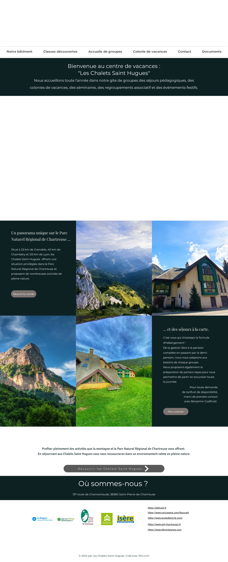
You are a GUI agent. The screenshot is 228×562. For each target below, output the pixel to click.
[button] (19, 52)
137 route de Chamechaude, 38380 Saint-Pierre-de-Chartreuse (114, 494)
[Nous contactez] (175, 411)
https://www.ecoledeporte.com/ (165, 517)
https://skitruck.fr (157, 507)
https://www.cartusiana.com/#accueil (168, 512)
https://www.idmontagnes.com (165, 529)
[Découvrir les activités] (23, 293)
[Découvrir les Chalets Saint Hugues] (114, 468)
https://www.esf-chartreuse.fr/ (164, 524)
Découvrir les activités (25, 283)
